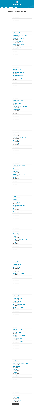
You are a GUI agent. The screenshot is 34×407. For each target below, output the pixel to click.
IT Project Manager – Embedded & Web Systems (18, 307)
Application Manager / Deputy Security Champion (18, 44)
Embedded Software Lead (16, 233)
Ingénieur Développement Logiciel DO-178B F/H (18, 75)
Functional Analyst (15, 16)
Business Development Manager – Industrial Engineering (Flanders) (21, 363)
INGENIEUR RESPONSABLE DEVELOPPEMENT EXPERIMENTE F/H (21, 326)
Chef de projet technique (16, 360)
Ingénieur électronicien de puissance (17, 332)
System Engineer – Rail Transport (17, 140)
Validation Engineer (15, 230)
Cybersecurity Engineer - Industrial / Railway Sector (19, 165)
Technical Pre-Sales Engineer (16, 109)
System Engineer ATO (15, 115)
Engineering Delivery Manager (16, 366)
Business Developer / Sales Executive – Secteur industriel (19, 137)
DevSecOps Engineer (15, 375)
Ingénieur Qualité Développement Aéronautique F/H (19, 205)
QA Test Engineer (15, 270)
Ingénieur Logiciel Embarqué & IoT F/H (17, 69)
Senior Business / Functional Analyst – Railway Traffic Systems (20, 35)
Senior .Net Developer (15, 171)
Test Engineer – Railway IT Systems (17, 32)
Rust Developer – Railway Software (17, 131)
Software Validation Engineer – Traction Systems (18, 341)
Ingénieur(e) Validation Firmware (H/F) (17, 329)
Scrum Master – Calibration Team (17, 301)
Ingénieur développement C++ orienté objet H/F (18, 50)
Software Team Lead (15, 310)
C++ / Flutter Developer (15, 134)
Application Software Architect (16, 202)
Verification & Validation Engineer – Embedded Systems (19, 394)
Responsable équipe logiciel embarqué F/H (18, 103)
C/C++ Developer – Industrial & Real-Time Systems (19, 298)
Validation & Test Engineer (16, 199)
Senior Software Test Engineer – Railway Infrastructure (19, 38)
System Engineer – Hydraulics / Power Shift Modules (19, 304)
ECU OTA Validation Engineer (16, 66)
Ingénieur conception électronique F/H (17, 78)
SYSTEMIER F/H (14, 180)
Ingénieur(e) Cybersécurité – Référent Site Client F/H (19, 335)
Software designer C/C (15, 236)
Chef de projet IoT (15, 146)
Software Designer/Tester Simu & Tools (17, 47)
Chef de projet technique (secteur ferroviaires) (18, 344)
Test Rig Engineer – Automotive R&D (17, 397)
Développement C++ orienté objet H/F (17, 264)
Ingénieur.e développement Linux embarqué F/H (18, 261)
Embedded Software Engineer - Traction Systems (19, 245)
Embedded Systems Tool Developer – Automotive (19, 174)
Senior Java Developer (15, 369)
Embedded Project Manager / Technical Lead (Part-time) (19, 177)
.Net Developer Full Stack (16, 168)
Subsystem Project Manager (16, 242)
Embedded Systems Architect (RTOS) (17, 211)
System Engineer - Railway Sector (17, 208)
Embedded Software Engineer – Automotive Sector (19, 273)
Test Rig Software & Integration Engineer (18, 400)
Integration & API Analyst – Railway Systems (18, 41)
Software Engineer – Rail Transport (17, 143)
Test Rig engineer (15, 196)
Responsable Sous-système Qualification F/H (18, 338)
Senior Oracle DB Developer (16, 372)
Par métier (3, 17)
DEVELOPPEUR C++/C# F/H (16, 276)
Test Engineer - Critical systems (16, 295)
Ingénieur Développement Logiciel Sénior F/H (18, 72)
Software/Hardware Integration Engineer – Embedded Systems (20, 106)
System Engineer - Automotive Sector (17, 267)
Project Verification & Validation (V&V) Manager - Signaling (20, 239)
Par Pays (3, 14)
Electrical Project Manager (16, 112)
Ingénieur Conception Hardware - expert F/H (18, 100)
